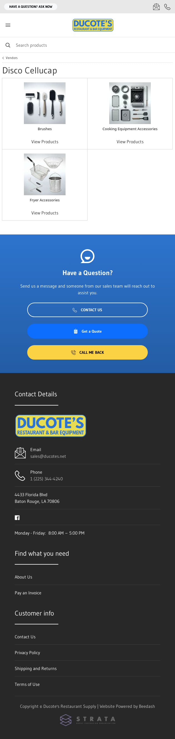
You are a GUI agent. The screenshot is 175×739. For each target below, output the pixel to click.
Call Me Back (87, 352)
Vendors (12, 58)
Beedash (147, 706)
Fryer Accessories (45, 199)
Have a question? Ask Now (30, 6)
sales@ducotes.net (48, 456)
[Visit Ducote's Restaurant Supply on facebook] (17, 517)
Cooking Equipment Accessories (130, 128)
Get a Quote (87, 331)
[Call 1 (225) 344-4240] (167, 6)
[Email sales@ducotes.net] (156, 6)
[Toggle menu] (7, 25)
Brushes (45, 128)
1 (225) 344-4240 (46, 478)
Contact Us (87, 309)
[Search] (87, 45)
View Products (44, 141)
